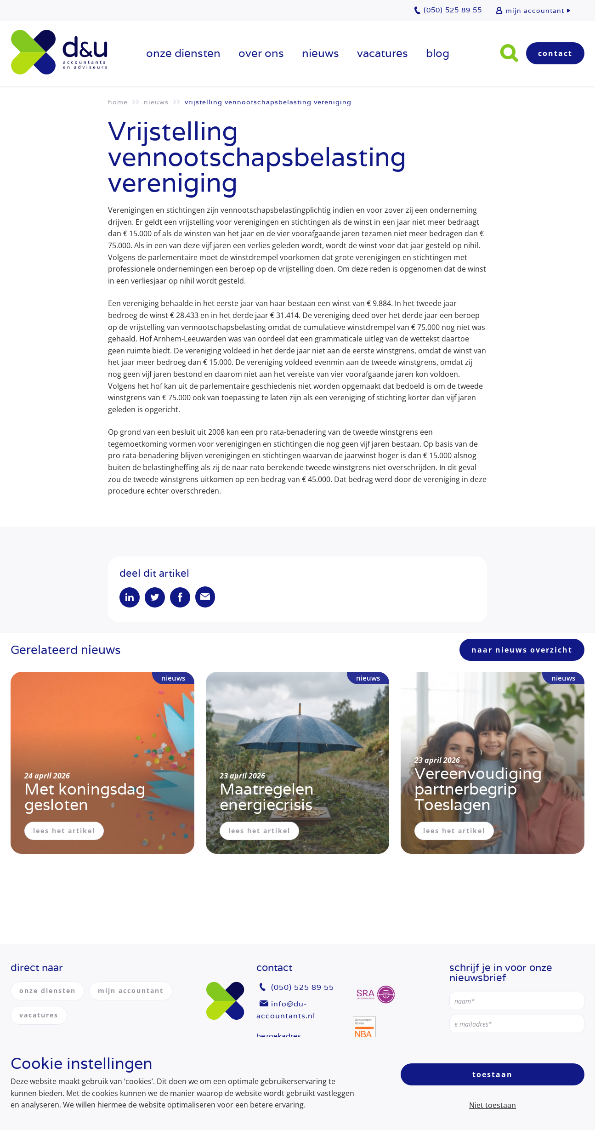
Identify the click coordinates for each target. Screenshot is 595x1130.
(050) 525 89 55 (302, 988)
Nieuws (320, 53)
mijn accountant (535, 10)
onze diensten (183, 53)
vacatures (382, 53)
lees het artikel (64, 831)
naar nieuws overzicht (521, 650)
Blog (437, 53)
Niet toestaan (492, 1105)
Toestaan (492, 1074)
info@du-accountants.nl (285, 1010)
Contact (555, 53)
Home (118, 102)
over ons (261, 53)
